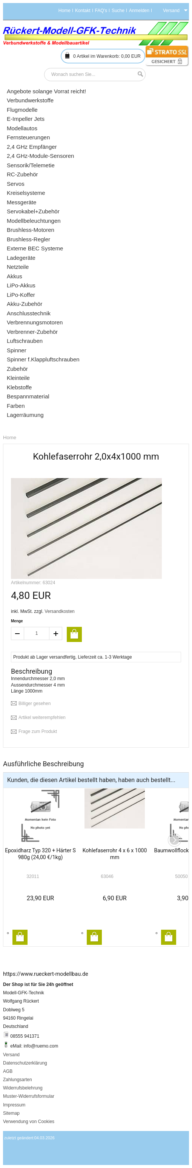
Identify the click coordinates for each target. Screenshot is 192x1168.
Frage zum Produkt (37, 731)
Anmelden (139, 10)
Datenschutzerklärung (25, 1063)
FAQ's (101, 10)
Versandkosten (59, 611)
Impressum (14, 1105)
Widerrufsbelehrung (23, 1088)
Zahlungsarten (17, 1079)
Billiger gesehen (34, 703)
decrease (17, 633)
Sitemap (11, 1113)
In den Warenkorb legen (20, 937)
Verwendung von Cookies (28, 1121)
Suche (118, 10)
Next (174, 840)
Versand (11, 1054)
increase (55, 633)
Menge (17, 621)
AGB (7, 1071)
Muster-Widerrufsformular (28, 1096)
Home (64, 10)
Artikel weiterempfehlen (42, 717)
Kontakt (83, 10)
